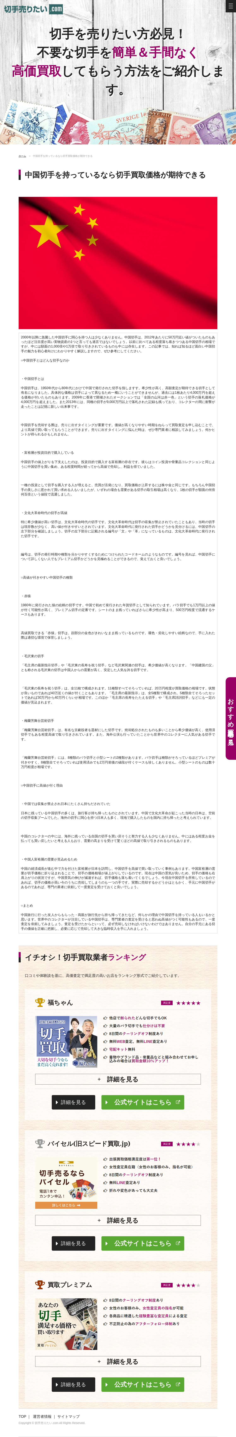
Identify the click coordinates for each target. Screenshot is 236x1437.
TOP (22, 1417)
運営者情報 (42, 1417)
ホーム (22, 156)
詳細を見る (73, 1102)
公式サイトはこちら (143, 1102)
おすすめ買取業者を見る (231, 718)
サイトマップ (68, 1417)
